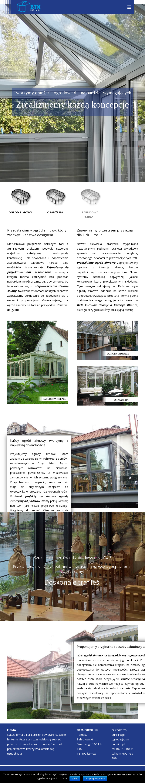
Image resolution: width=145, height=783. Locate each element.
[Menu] (129, 7)
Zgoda (75, 778)
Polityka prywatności (95, 778)
